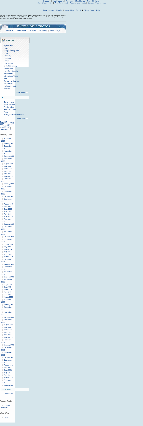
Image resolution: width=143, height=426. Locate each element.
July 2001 (7, 367)
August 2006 (8, 164)
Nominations (8, 394)
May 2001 (7, 372)
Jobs (84, 3)
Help (98, 10)
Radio (6, 112)
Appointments (75, 3)
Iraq (5, 78)
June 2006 (8, 169)
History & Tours (41, 3)
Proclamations (9, 107)
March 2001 (8, 378)
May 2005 (7, 211)
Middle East (8, 83)
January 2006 (9, 184)
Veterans (7, 88)
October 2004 (9, 237)
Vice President (58, 1)
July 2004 (7, 247)
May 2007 (10, 124)
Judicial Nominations (11, 81)
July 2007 (3, 122)
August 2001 (8, 365)
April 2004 (7, 254)
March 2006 (8, 176)
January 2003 (9, 305)
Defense (7, 53)
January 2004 (9, 264)
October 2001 (9, 357)
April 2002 (7, 335)
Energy (6, 61)
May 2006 (7, 171)
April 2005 (7, 214)
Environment (8, 63)
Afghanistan (8, 46)
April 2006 (7, 174)
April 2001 (7, 375)
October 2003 (9, 277)
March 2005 (8, 216)
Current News (9, 102)
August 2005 (8, 204)
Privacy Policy (89, 10)
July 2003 (7, 287)
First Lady (69, 1)
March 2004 (8, 257)
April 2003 (7, 295)
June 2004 (8, 249)
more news (21, 118)
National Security (10, 86)
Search (78, 10)
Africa (6, 48)
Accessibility (69, 10)
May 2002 (7, 332)
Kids (50, 3)
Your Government (61, 3)
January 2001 (9, 385)
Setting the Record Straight (14, 115)
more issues (20, 92)
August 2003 (8, 284)
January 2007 (9, 144)
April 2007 (6, 126)
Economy (7, 56)
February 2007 (5, 130)
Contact (90, 3)
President (46, 1)
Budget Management (11, 51)
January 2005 (9, 224)
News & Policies (93, 1)
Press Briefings (9, 104)
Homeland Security (11, 71)
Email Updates (48, 10)
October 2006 (9, 156)
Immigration (8, 73)
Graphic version (101, 3)
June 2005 (8, 209)
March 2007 (4, 128)
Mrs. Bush (32, 30)
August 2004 (8, 244)
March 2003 (8, 297)
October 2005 (9, 196)
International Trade (11, 76)
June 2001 (8, 370)
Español (59, 10)
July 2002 (7, 327)
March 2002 (8, 337)
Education (7, 58)
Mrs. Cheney (80, 1)
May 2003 (7, 292)
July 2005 (7, 206)
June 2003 (8, 289)
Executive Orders (10, 109)
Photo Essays (55, 30)
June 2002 (8, 330)
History (6, 417)
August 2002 (8, 325)
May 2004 (7, 252)
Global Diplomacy (10, 66)
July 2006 (7, 166)
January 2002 (9, 345)
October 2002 (9, 317)
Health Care (8, 68)
